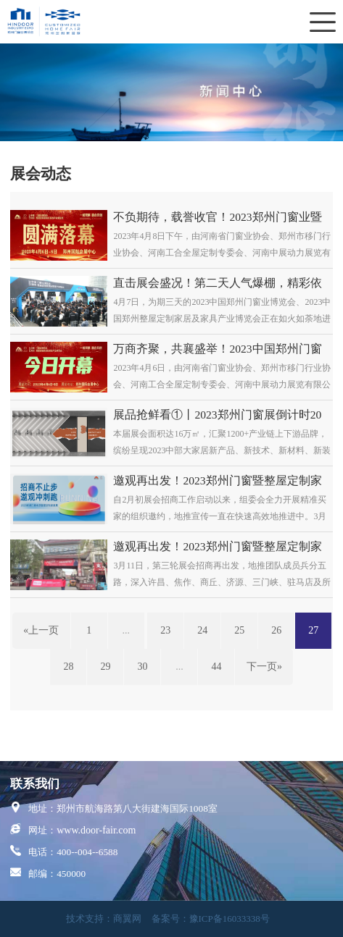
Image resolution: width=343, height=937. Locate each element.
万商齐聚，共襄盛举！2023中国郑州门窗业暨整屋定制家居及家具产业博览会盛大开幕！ (217, 349)
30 (142, 666)
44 (216, 666)
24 (202, 630)
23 (165, 630)
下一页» (264, 666)
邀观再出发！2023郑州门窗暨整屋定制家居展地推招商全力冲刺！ (217, 481)
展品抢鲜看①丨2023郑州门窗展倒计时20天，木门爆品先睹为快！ (217, 415)
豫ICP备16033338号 (229, 918)
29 (105, 666)
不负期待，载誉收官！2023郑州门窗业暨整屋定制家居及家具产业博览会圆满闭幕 (217, 217)
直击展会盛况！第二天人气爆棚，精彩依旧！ (217, 283)
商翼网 (127, 918)
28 (68, 666)
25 (239, 630)
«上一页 (41, 630)
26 (276, 630)
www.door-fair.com (96, 830)
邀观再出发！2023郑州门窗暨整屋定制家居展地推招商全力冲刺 (217, 547)
